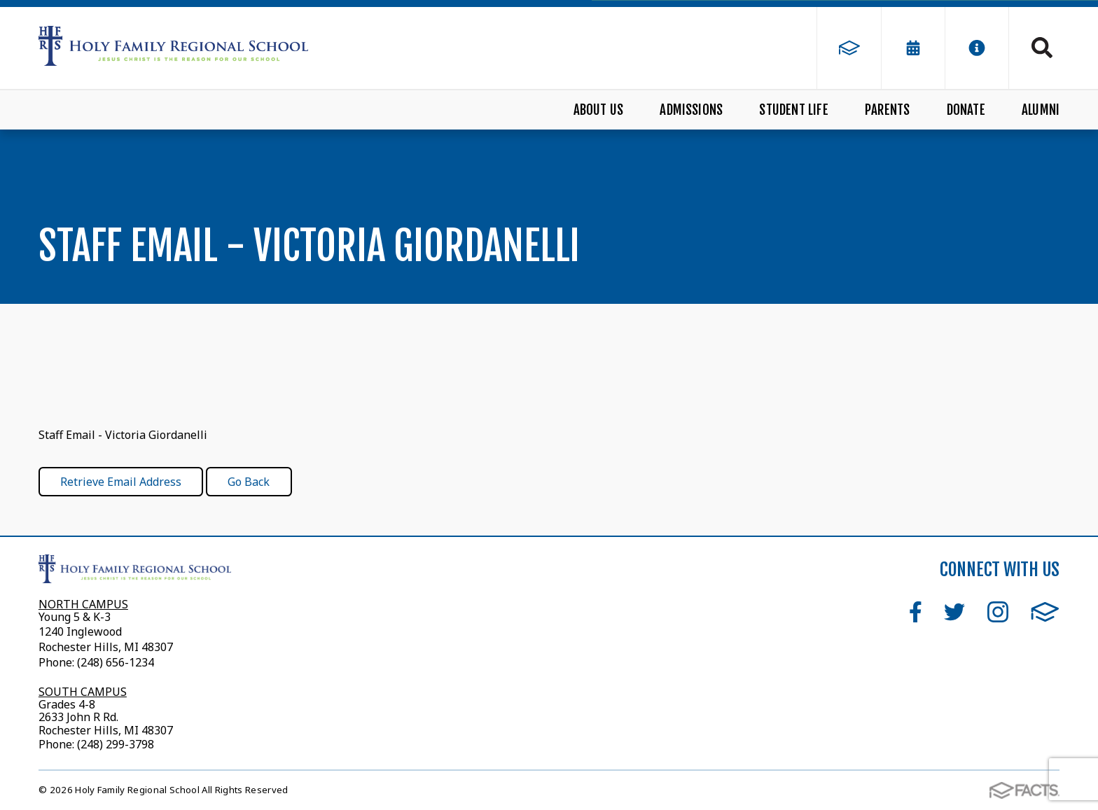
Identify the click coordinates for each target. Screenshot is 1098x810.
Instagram (997, 611)
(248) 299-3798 (114, 744)
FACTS (1045, 611)
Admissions (691, 110)
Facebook (915, 611)
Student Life (793, 110)
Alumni (1040, 110)
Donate (966, 110)
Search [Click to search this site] (1041, 47)
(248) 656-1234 (115, 662)
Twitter (954, 611)
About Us (599, 110)
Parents (887, 110)
